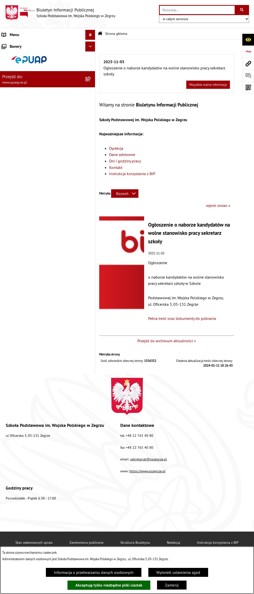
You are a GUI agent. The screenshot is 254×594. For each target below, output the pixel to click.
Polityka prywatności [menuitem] (19, 236)
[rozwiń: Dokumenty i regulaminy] (91, 134)
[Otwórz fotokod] (248, 87)
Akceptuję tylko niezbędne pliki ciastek (108, 585)
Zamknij (172, 585)
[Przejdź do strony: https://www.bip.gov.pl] (248, 51)
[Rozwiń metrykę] (124, 193)
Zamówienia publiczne (86, 542)
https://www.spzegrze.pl (147, 471)
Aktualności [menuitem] (12, 44)
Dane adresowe (122, 154)
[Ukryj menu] (90, 35)
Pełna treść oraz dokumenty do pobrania (182, 318)
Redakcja (173, 542)
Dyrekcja (116, 148)
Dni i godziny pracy (125, 160)
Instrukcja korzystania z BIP (132, 173)
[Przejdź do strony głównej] (60, 12)
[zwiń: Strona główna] (91, 54)
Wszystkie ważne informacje (208, 85)
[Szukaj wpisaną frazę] (242, 10)
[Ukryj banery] (90, 248)
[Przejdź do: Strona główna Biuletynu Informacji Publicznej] (100, 33)
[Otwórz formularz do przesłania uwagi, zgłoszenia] (248, 75)
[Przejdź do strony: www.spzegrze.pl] (248, 63)
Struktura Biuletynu (135, 542)
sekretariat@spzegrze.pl (148, 459)
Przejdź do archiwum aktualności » (166, 340)
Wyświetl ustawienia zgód (178, 572)
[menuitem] (47, 55)
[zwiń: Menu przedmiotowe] (91, 147)
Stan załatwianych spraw (34, 542)
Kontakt (115, 167)
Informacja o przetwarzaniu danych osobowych (93, 572)
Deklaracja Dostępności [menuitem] (21, 226)
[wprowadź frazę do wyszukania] (197, 10)
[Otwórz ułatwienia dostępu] (248, 40)
